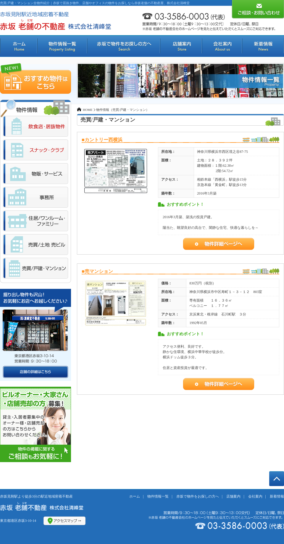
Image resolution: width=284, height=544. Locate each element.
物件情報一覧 (158, 496)
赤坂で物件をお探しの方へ (197, 496)
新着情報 (277, 496)
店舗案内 (233, 496)
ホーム (134, 496)
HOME (87, 109)
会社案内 (255, 496)
